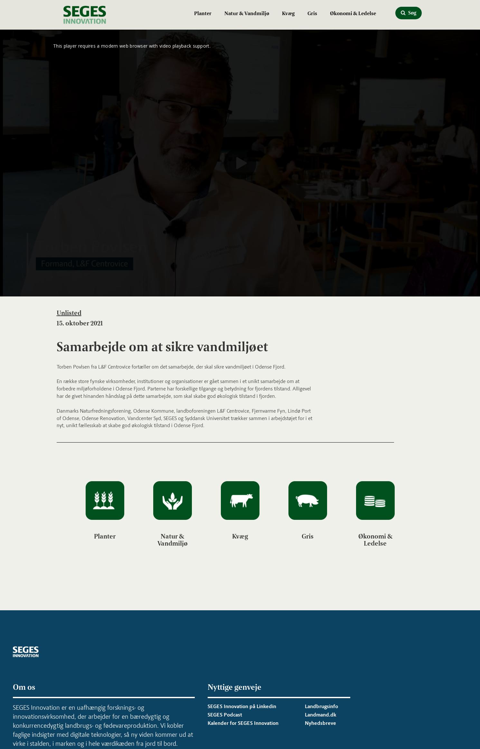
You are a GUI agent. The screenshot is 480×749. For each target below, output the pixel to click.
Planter (203, 13)
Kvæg (288, 13)
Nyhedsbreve (320, 723)
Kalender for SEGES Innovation (243, 723)
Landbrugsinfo (321, 706)
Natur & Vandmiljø (246, 13)
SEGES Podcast (225, 715)
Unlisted (69, 313)
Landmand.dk (320, 715)
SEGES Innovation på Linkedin (242, 706)
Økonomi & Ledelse (353, 13)
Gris (312, 13)
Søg (408, 13)
